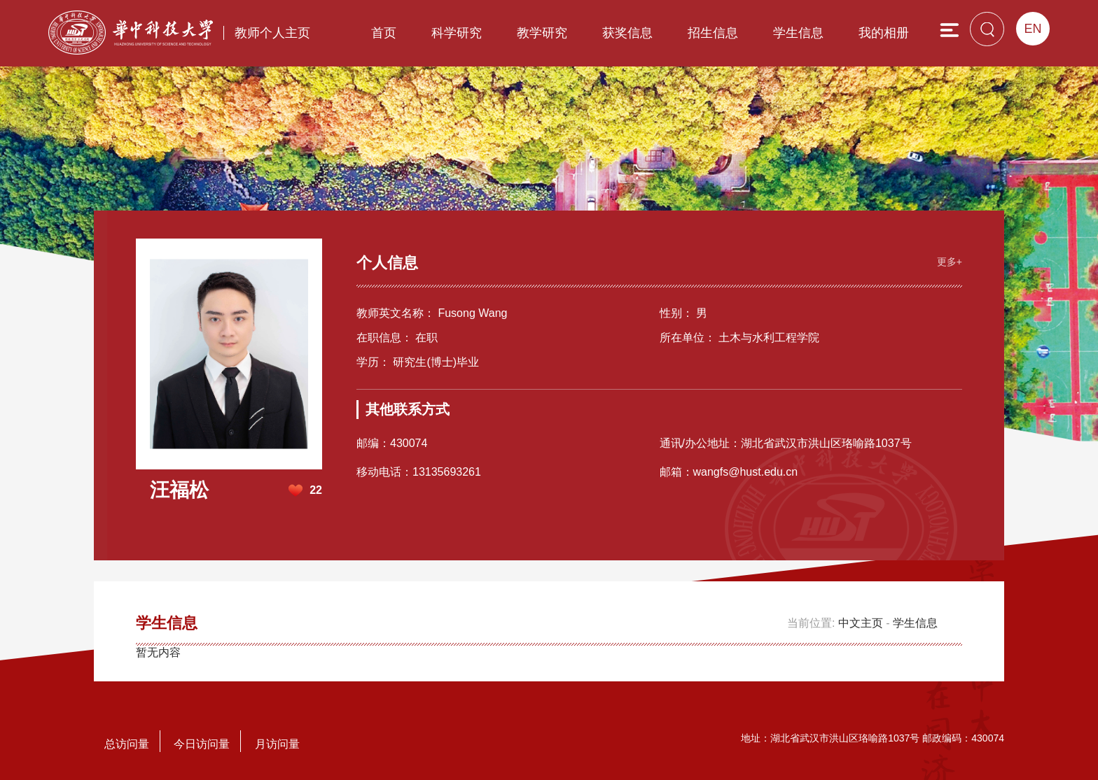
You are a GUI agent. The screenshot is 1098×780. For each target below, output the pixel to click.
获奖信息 (627, 33)
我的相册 (884, 33)
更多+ (949, 261)
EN (1032, 29)
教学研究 (542, 33)
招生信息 (713, 33)
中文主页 (860, 623)
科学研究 (456, 33)
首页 (383, 33)
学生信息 (798, 33)
